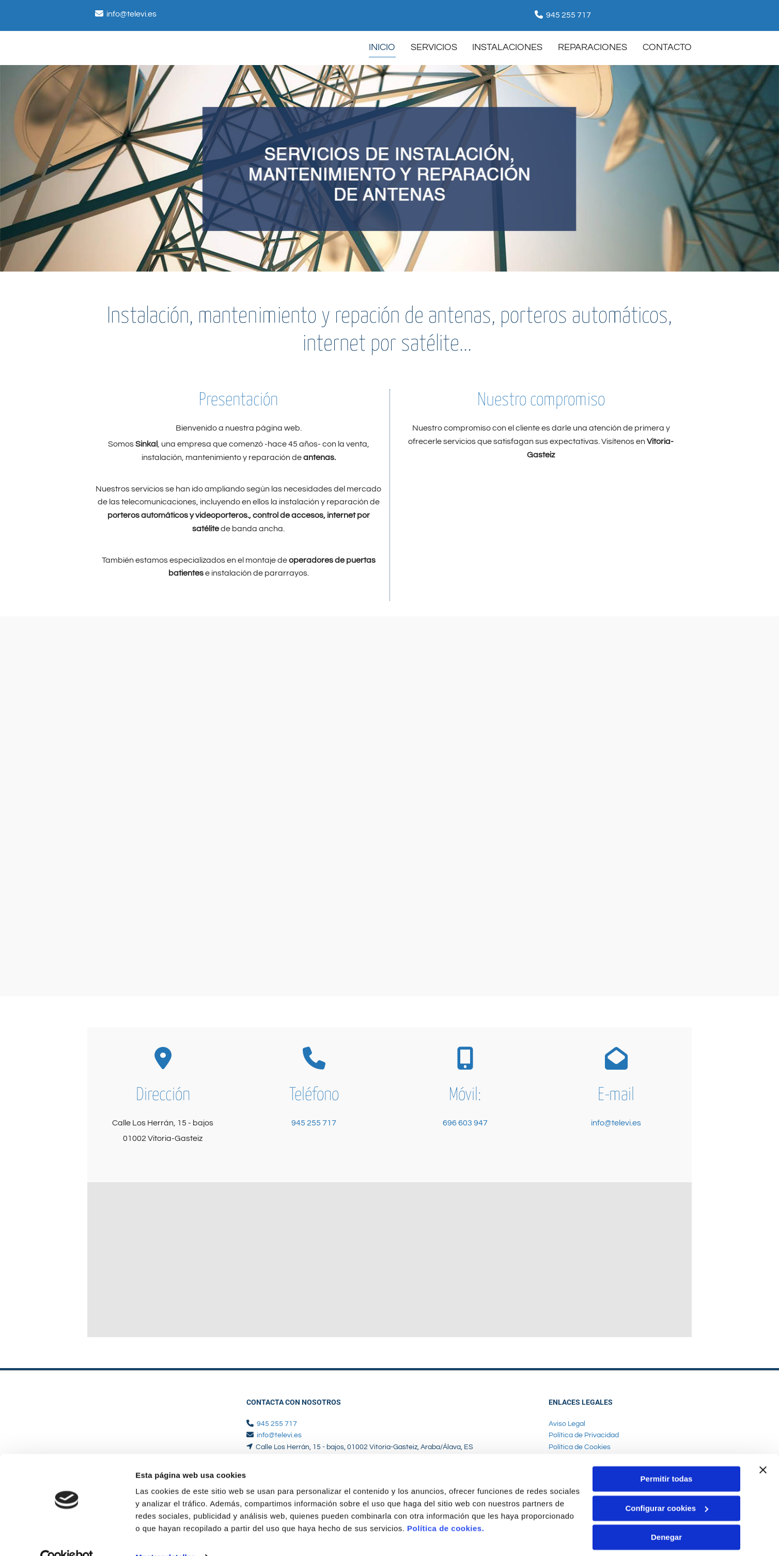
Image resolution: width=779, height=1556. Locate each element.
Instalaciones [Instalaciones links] (507, 47)
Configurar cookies (666, 1486)
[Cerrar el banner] (763, 1448)
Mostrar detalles (165, 1535)
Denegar (666, 1516)
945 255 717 (568, 15)
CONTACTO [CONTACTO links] (667, 47)
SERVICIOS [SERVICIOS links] (433, 47)
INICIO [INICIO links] (381, 47)
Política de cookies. (445, 1507)
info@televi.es (131, 14)
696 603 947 (465, 1123)
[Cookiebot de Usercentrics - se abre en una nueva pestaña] (67, 1536)
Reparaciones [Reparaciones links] (592, 47)
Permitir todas (667, 1457)
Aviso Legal (567, 1423)
